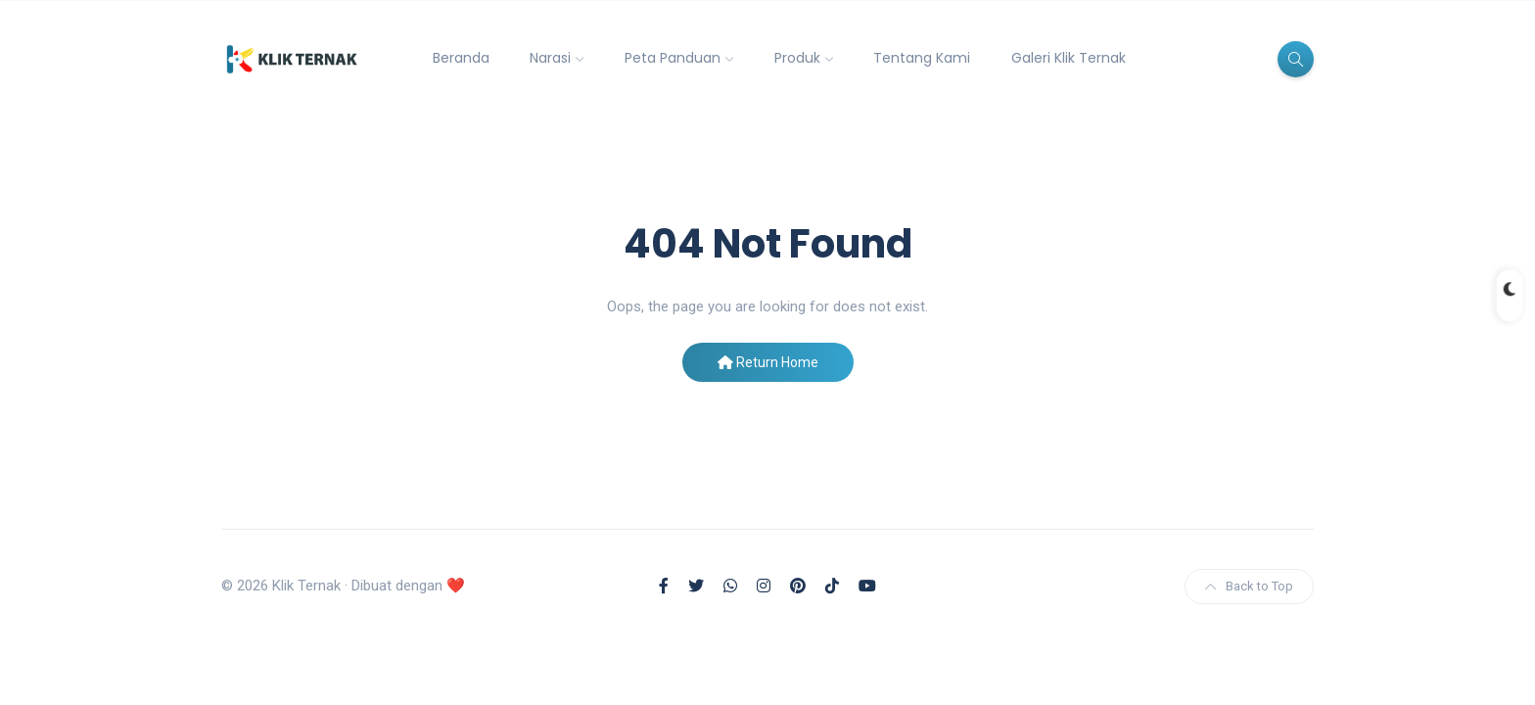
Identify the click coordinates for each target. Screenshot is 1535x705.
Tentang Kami (921, 58)
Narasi (550, 58)
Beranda (461, 58)
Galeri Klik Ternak (1068, 58)
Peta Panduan (673, 58)
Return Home (768, 362)
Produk (797, 58)
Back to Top (1249, 586)
